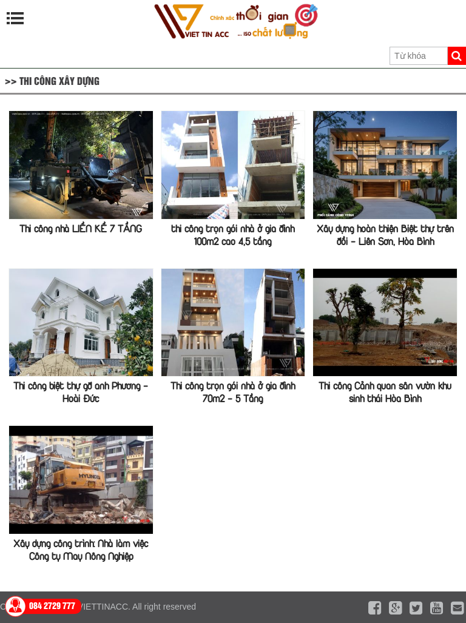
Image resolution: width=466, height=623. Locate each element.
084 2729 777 (52, 605)
